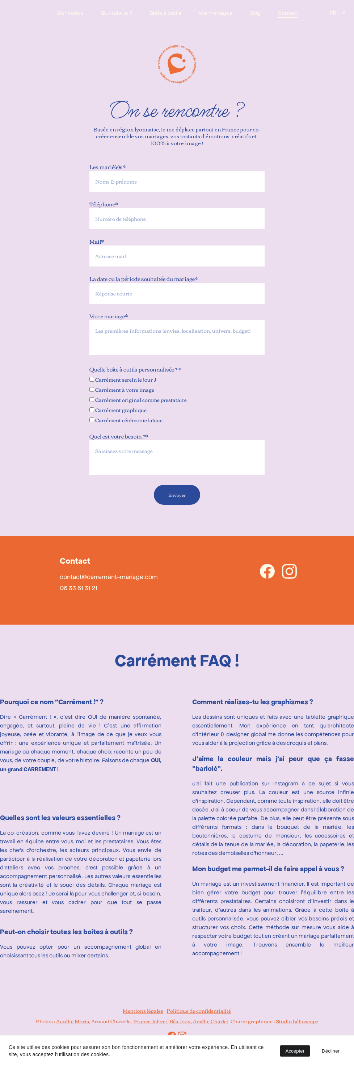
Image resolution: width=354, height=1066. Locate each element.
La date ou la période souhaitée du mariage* (143, 278)
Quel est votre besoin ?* (118, 436)
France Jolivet (150, 1021)
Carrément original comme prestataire (138, 399)
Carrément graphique (118, 410)
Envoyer (177, 494)
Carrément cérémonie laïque (126, 420)
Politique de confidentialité (199, 1010)
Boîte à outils (165, 12)
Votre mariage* (108, 316)
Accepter (295, 1051)
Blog (254, 12)
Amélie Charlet (210, 1021)
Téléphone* (103, 204)
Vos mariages (215, 12)
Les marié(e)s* (107, 166)
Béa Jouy (180, 1021)
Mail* (96, 241)
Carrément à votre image (121, 389)
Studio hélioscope (297, 1021)
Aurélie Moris (72, 1021)
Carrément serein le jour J (122, 379)
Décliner (331, 1051)
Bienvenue (70, 12)
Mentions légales (143, 1010)
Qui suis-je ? (116, 12)
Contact (288, 12)
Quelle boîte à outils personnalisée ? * (135, 369)
